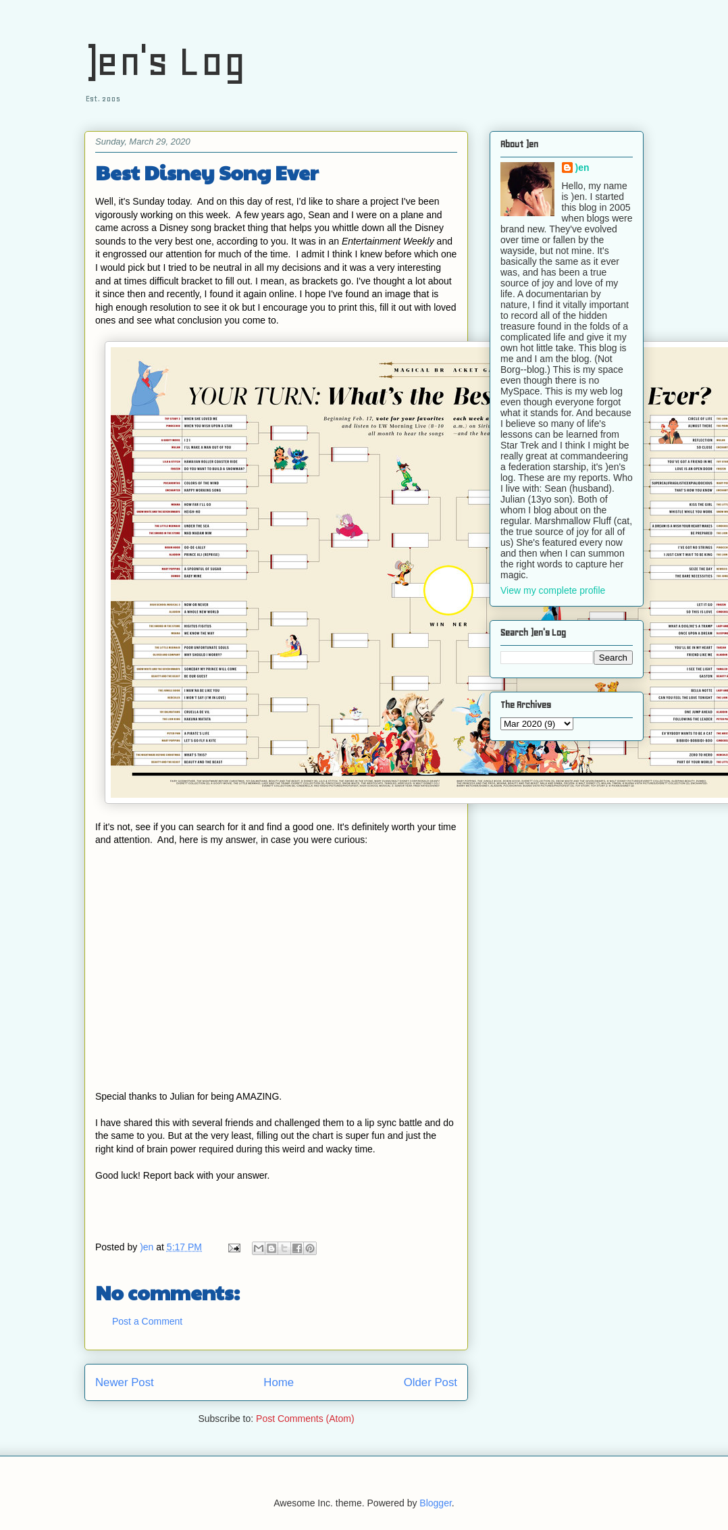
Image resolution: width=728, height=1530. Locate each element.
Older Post (430, 1382)
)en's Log (165, 61)
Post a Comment (147, 1321)
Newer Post (124, 1382)
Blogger (435, 1503)
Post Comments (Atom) (305, 1418)
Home (278, 1382)
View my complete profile (552, 590)
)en (582, 167)
